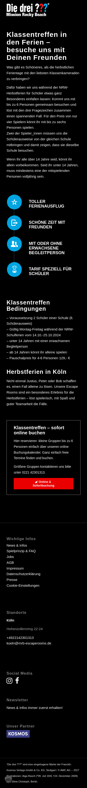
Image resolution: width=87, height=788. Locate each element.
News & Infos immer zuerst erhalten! (34, 708)
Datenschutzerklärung (23, 574)
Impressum (15, 568)
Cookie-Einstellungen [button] (22, 585)
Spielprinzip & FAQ (21, 551)
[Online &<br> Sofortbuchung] (43, 483)
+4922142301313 (20, 638)
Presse (11, 580)
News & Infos (16, 545)
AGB (10, 562)
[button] (8, 779)
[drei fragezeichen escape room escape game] (36, 9)
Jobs (10, 557)
